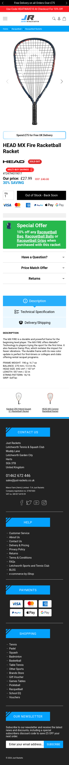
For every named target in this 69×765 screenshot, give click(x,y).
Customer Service (19, 533)
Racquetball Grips (31, 240)
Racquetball (15, 29)
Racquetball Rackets (32, 29)
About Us (14, 537)
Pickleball (14, 685)
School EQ (15, 693)
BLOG (12, 569)
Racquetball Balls (39, 236)
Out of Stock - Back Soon (41, 195)
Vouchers (14, 697)
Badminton (15, 656)
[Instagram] (44, 504)
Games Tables (17, 681)
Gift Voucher (16, 677)
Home (5, 29)
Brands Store (16, 673)
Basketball (15, 660)
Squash (13, 652)
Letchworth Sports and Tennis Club (29, 565)
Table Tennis (16, 664)
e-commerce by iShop (21, 573)
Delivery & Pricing (19, 545)
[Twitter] (29, 504)
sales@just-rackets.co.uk (20, 480)
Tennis (13, 644)
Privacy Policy (17, 549)
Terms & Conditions (20, 557)
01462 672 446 (18, 475)
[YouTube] (37, 504)
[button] (2, 3)
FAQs (12, 561)
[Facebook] (23, 504)
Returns (13, 553)
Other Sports (16, 668)
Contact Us (15, 541)
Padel (12, 648)
